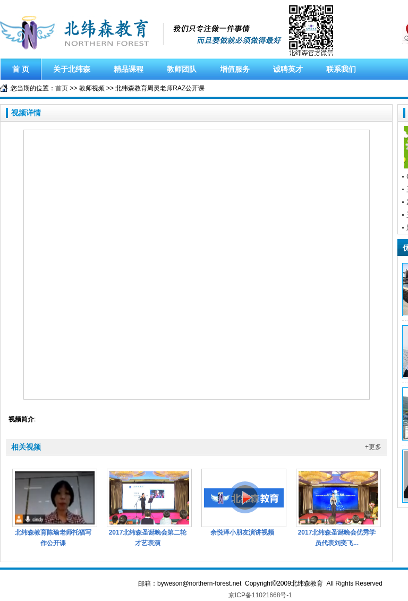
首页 (61, 88)
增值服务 (235, 69)
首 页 (20, 69)
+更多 (373, 447)
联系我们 (341, 69)
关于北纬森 (71, 69)
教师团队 (182, 69)
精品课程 (128, 69)
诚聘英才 (288, 69)
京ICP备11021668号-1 (260, 595)
